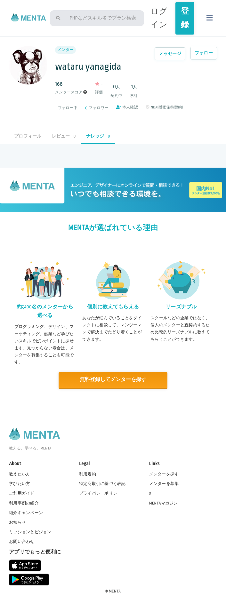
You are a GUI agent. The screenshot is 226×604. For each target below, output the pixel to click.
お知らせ (17, 522)
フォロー (204, 53)
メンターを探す (164, 474)
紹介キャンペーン (26, 512)
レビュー (64, 136)
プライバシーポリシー (100, 493)
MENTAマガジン (163, 502)
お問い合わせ (21, 541)
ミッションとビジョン (30, 531)
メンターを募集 (164, 483)
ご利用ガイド (21, 493)
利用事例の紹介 (24, 502)
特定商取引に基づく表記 (102, 483)
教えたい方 (19, 474)
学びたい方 (19, 483)
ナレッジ (98, 136)
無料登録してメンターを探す (113, 379)
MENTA (115, 591)
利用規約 (87, 474)
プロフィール (27, 136)
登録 (185, 18)
